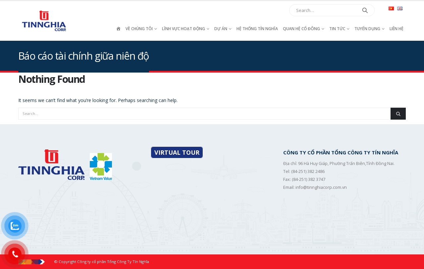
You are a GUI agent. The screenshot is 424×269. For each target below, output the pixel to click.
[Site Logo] (44, 21)
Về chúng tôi (139, 28)
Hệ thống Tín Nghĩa (257, 28)
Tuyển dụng (367, 28)
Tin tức (337, 28)
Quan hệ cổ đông (301, 28)
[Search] (365, 10)
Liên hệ (396, 28)
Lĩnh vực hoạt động (183, 28)
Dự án (220, 28)
